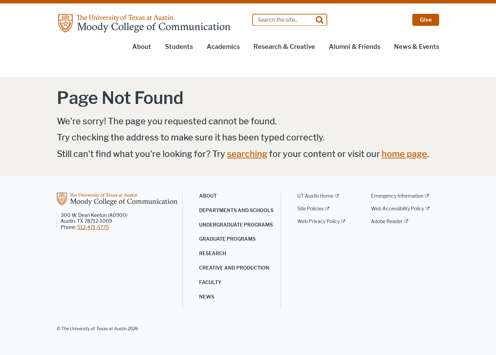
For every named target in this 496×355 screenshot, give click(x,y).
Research (212, 254)
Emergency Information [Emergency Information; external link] (397, 196)
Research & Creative (284, 47)
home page (404, 154)
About (141, 47)
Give (426, 20)
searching (247, 154)
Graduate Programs (227, 239)
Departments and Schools (236, 210)
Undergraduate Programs (236, 225)
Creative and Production (234, 268)
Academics (223, 47)
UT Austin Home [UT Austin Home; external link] (315, 196)
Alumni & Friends (354, 47)
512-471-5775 (93, 227)
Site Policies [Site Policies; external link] (310, 209)
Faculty (210, 282)
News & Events (416, 47)
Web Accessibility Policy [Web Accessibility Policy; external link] (397, 209)
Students (179, 47)
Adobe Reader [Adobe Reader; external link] (387, 222)
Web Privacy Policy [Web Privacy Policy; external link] (318, 222)
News (206, 297)
